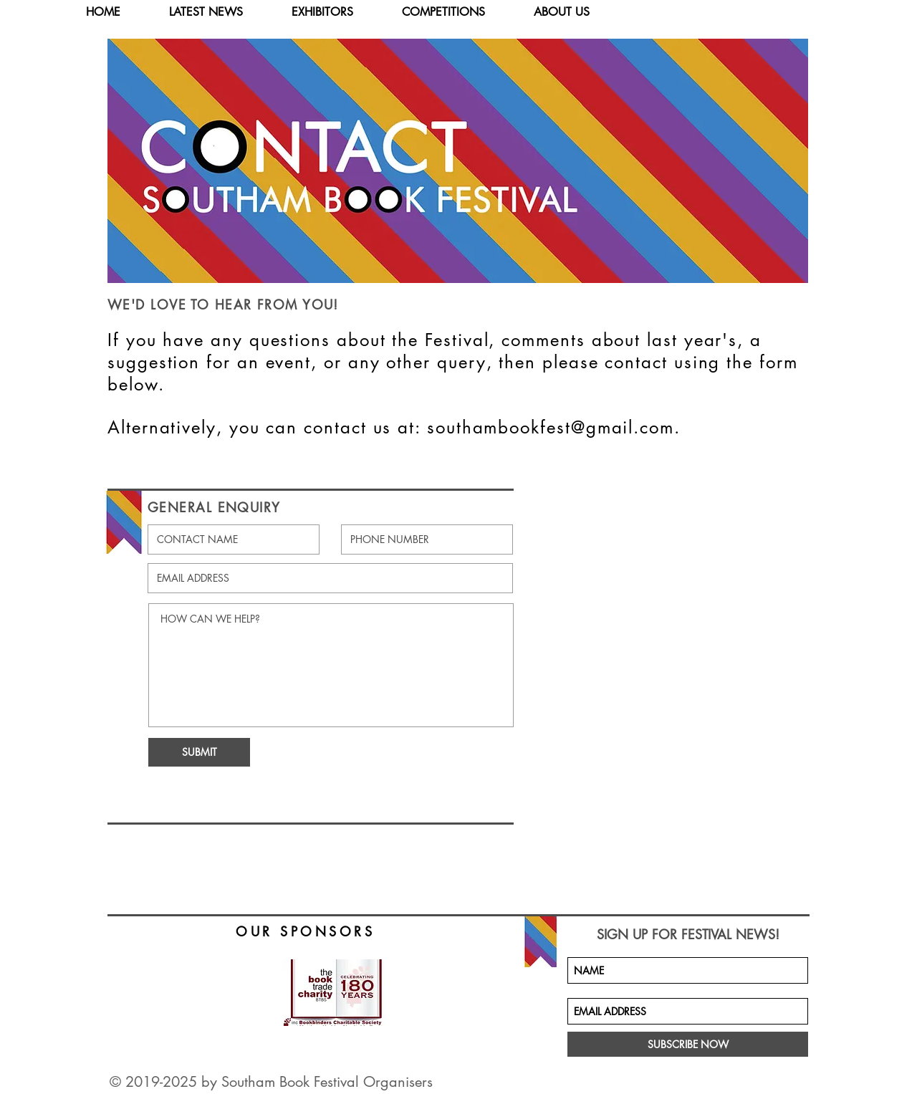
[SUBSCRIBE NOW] (687, 1044)
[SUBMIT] (199, 752)
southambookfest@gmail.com (550, 427)
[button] (335, 12)
